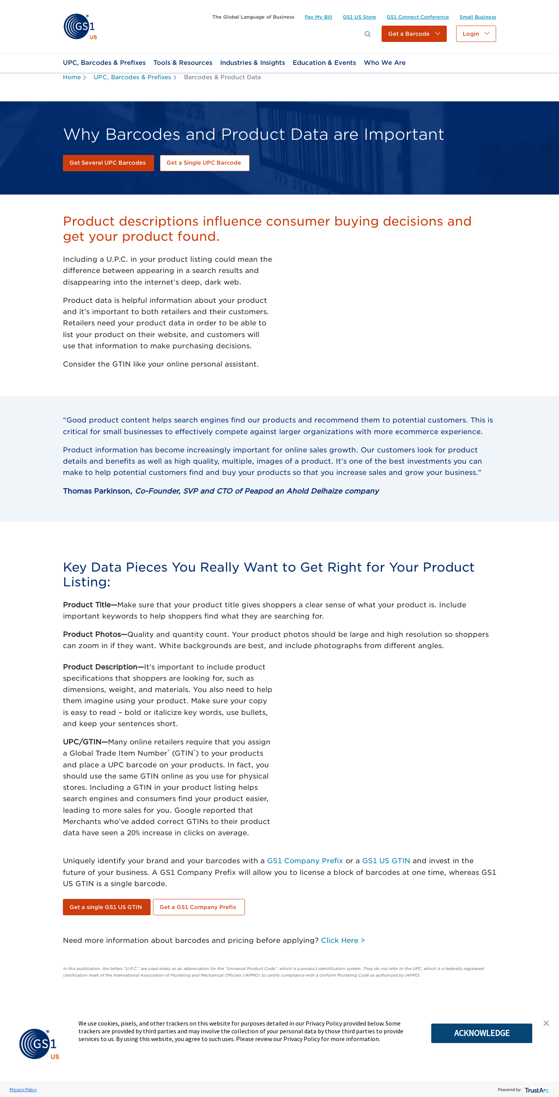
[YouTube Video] (390, 313)
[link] (80, 26)
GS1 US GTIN (386, 861)
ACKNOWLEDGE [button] (482, 1032)
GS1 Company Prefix (305, 861)
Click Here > (343, 940)
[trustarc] (536, 1089)
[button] (414, 34)
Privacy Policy (23, 1089)
